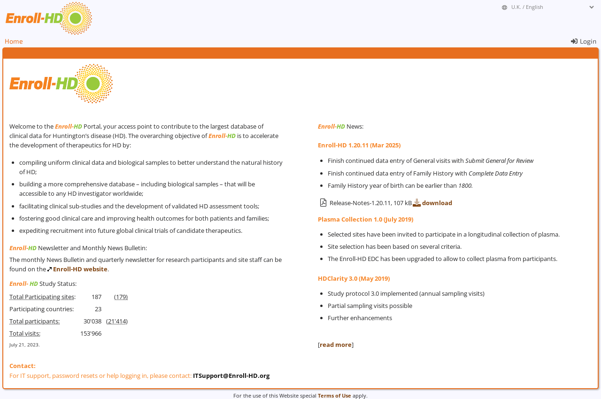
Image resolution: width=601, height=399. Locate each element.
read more (336, 344)
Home (14, 41)
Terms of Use (334, 395)
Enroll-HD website (80, 269)
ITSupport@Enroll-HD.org (231, 375)
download (432, 203)
